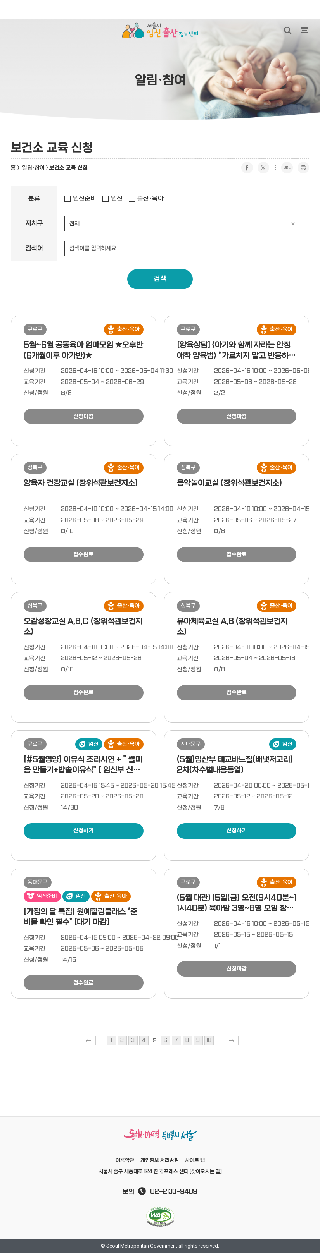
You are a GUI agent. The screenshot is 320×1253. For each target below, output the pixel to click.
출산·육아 (150, 198)
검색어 (34, 248)
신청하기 (83, 831)
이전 (89, 1040)
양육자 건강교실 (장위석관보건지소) (81, 483)
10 (208, 1040)
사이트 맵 (195, 1160)
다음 (232, 1040)
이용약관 (125, 1160)
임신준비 (84, 198)
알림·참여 (33, 168)
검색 (160, 279)
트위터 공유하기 (263, 167)
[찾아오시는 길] (206, 1171)
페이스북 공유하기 (247, 167)
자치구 (34, 223)
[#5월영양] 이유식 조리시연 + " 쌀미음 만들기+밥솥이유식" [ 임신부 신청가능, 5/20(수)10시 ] (83, 770)
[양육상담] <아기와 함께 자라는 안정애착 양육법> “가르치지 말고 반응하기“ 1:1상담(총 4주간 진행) (234, 356)
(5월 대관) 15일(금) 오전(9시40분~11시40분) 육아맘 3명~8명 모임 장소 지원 (236, 908)
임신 (117, 198)
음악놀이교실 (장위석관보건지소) (229, 483)
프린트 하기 (303, 167)
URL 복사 (287, 167)
